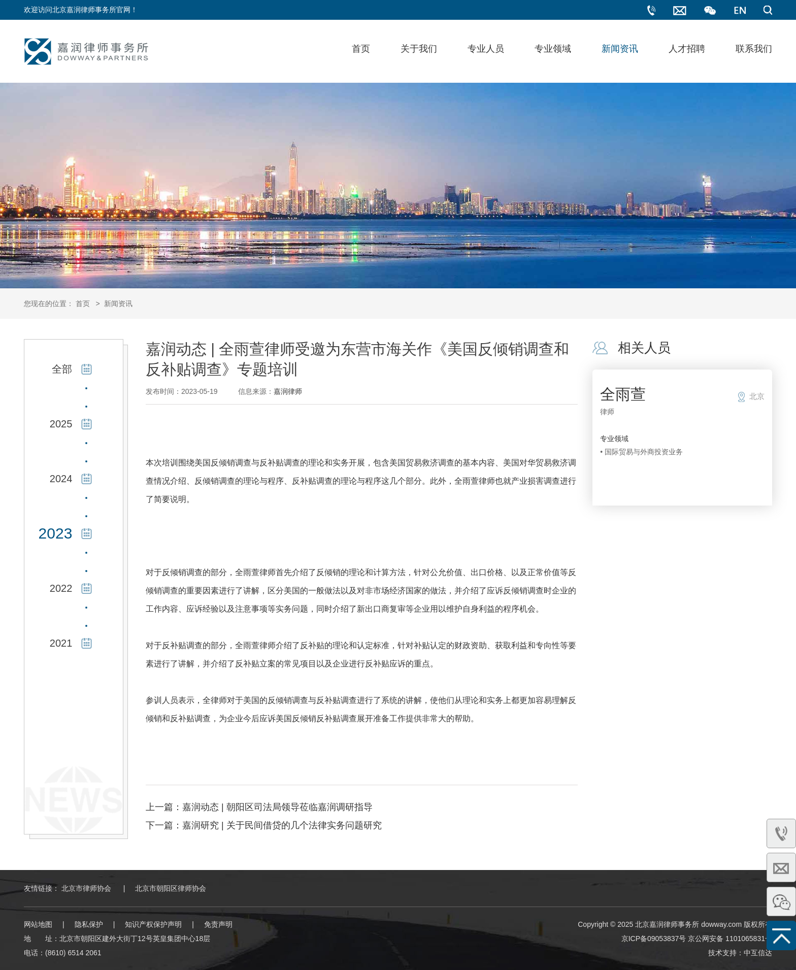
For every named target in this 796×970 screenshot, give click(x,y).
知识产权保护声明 (153, 924)
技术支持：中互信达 (740, 953)
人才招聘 (687, 49)
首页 (361, 49)
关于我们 (419, 49)
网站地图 (38, 924)
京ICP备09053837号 (653, 938)
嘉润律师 (288, 391)
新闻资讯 (620, 49)
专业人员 (486, 49)
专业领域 (553, 49)
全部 (62, 369)
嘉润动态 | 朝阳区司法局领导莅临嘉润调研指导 (277, 807)
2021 (61, 643)
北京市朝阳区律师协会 (170, 888)
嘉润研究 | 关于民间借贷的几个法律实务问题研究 (282, 825)
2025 (61, 423)
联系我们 (754, 49)
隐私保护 (89, 924)
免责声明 (218, 924)
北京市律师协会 (86, 888)
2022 (61, 588)
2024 (61, 478)
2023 (56, 533)
